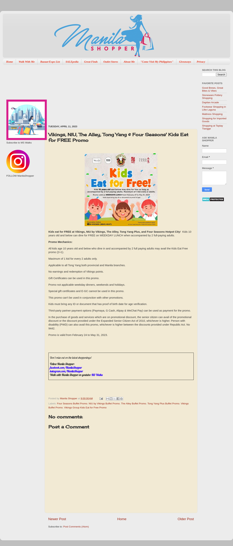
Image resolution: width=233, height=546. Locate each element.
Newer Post (57, 519)
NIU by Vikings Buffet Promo (104, 403)
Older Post (186, 519)
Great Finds (91, 61)
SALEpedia (72, 61)
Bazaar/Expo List (50, 61)
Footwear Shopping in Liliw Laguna (214, 108)
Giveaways (185, 61)
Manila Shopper (69, 398)
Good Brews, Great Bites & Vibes (212, 89)
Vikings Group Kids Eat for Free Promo (85, 407)
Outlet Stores (110, 61)
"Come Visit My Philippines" (156, 61)
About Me (129, 61)
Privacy (201, 61)
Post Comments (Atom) (76, 526)
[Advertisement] (107, 93)
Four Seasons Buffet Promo (72, 403)
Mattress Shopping (212, 114)
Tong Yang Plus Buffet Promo (163, 403)
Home (9, 61)
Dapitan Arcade (210, 102)
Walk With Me (27, 61)
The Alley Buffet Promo (133, 403)
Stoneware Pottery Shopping (212, 96)
